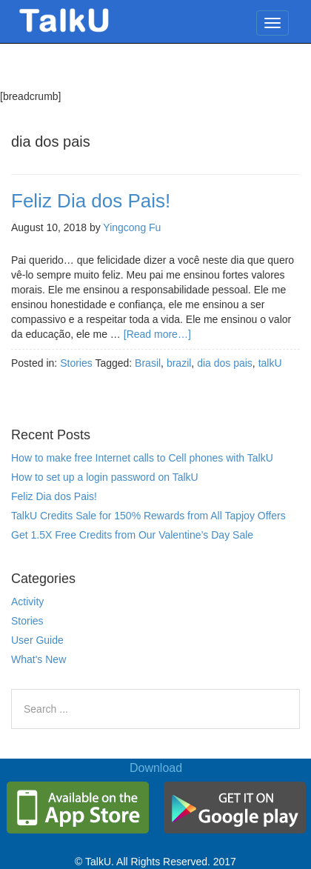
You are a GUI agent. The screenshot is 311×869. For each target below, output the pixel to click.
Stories (76, 363)
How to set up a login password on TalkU (104, 477)
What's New (38, 659)
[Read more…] (157, 334)
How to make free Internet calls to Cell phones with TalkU (142, 458)
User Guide (37, 640)
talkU (270, 363)
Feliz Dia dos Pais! (90, 201)
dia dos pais (225, 363)
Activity (27, 601)
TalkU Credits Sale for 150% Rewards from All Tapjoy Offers (148, 516)
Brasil (148, 363)
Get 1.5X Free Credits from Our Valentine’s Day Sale (132, 535)
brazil (179, 363)
